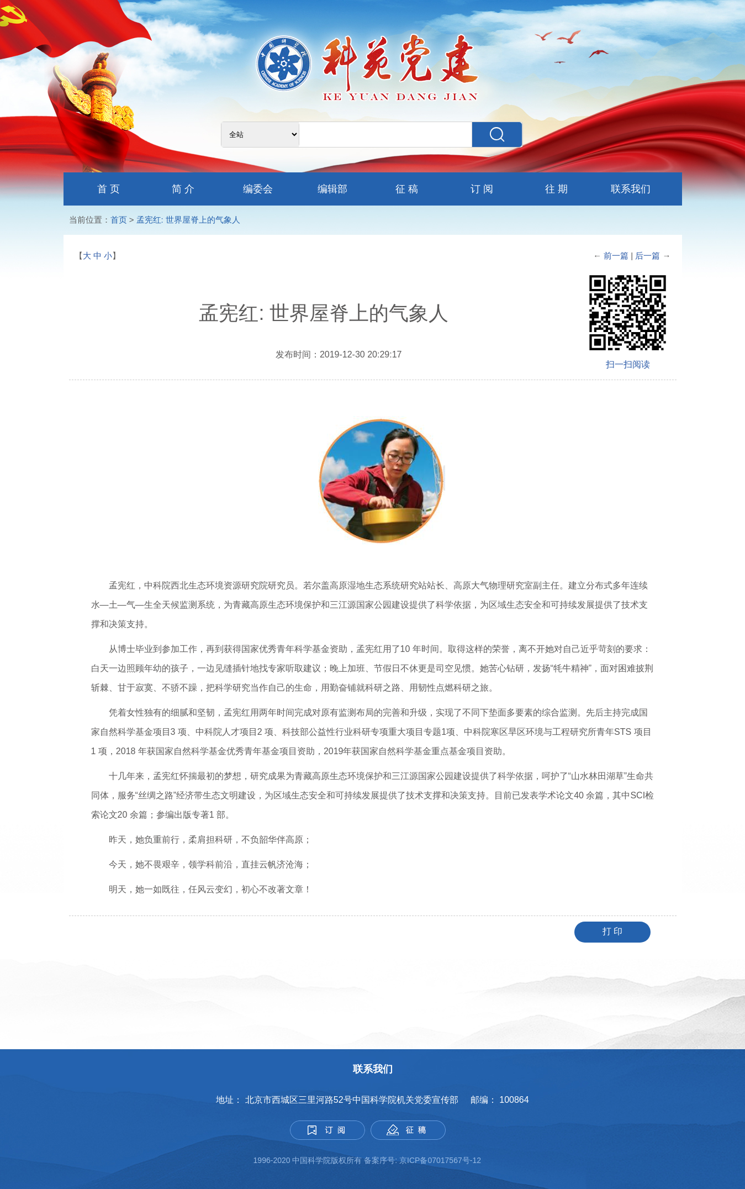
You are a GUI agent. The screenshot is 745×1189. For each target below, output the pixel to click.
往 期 (556, 188)
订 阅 (482, 188)
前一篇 (616, 255)
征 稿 (406, 188)
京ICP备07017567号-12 (441, 1160)
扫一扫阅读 (628, 364)
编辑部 (332, 188)
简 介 (183, 188)
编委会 (258, 188)
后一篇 (648, 255)
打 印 (612, 931)
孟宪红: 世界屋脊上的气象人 (188, 219)
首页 (118, 219)
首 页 (108, 188)
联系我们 (631, 188)
